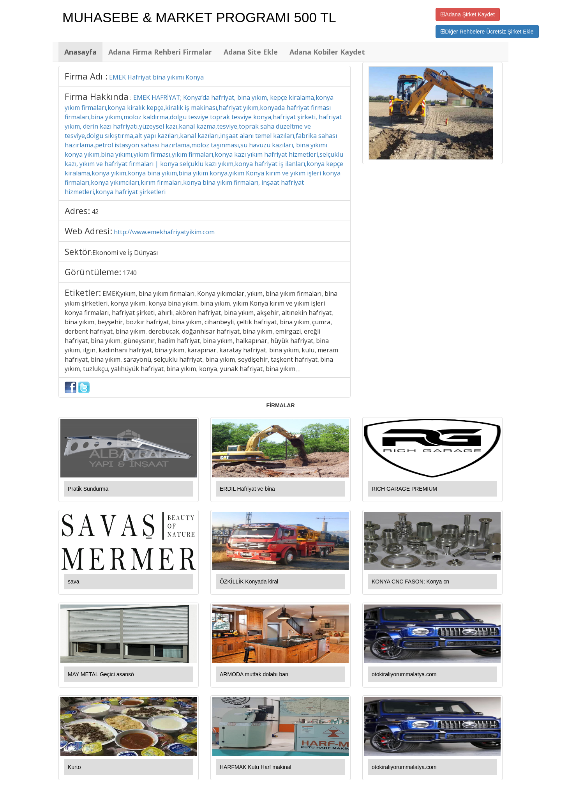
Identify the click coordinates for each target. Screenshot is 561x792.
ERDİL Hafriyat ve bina (247, 489)
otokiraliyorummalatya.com (404, 674)
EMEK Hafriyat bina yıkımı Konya (156, 77)
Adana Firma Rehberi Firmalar (160, 52)
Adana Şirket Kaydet (468, 14)
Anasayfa (80, 52)
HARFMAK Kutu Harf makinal (255, 767)
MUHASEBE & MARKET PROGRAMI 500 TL (199, 17)
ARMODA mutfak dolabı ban (254, 674)
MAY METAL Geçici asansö (101, 674)
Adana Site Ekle (251, 52)
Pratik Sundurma (88, 489)
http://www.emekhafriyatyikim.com (164, 232)
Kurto (74, 767)
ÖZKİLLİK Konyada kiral (249, 581)
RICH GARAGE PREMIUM (404, 489)
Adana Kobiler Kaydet (327, 52)
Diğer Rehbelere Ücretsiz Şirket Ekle (487, 31)
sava (73, 581)
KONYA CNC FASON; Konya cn (410, 581)
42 (95, 211)
